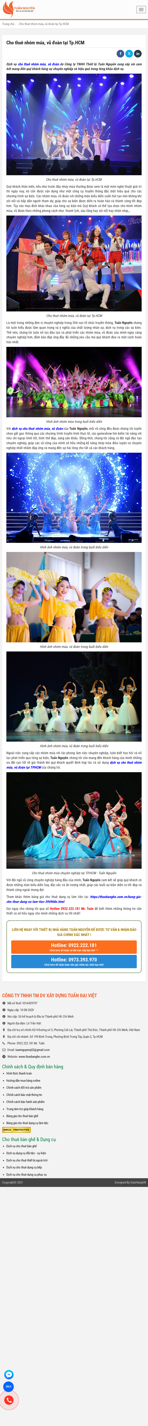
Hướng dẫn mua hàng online (23, 1081)
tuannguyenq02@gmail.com (32, 1050)
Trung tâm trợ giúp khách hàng (24, 1109)
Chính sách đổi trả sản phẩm (23, 1088)
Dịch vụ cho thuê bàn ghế (21, 1146)
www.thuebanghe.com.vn (34, 1057)
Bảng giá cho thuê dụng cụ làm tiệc (27, 1123)
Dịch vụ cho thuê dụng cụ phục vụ (26, 1175)
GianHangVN (138, 1182)
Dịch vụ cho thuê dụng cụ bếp (24, 1167)
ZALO (8, 1386)
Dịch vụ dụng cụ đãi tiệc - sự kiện (26, 1153)
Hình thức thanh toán (19, 1073)
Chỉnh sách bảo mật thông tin (24, 1095)
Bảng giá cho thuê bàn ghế (22, 1116)
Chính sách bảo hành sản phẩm (25, 1102)
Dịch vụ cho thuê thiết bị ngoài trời (26, 1160)
